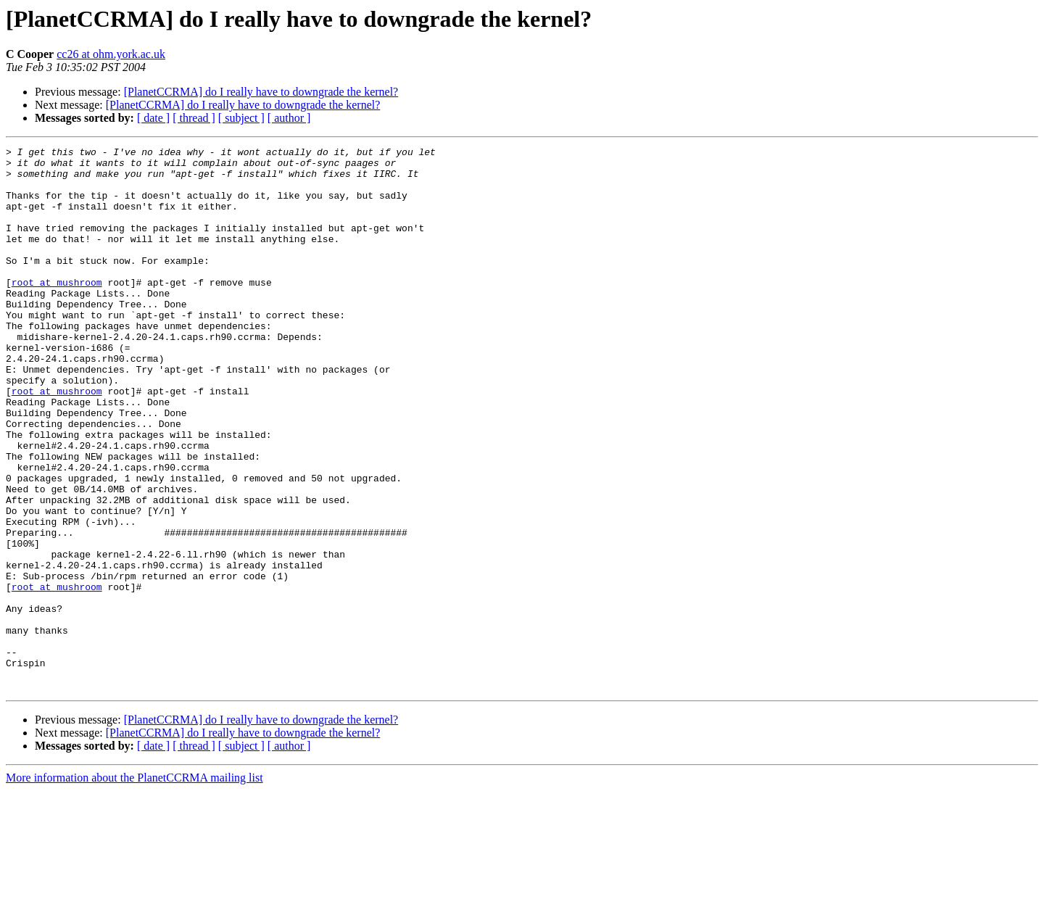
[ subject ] (241, 118)
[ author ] (289, 118)
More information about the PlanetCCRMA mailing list (134, 886)
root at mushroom (57, 310)
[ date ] (153, 118)
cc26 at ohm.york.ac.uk (111, 54)
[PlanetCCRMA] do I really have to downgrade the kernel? (261, 92)
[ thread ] (194, 118)
